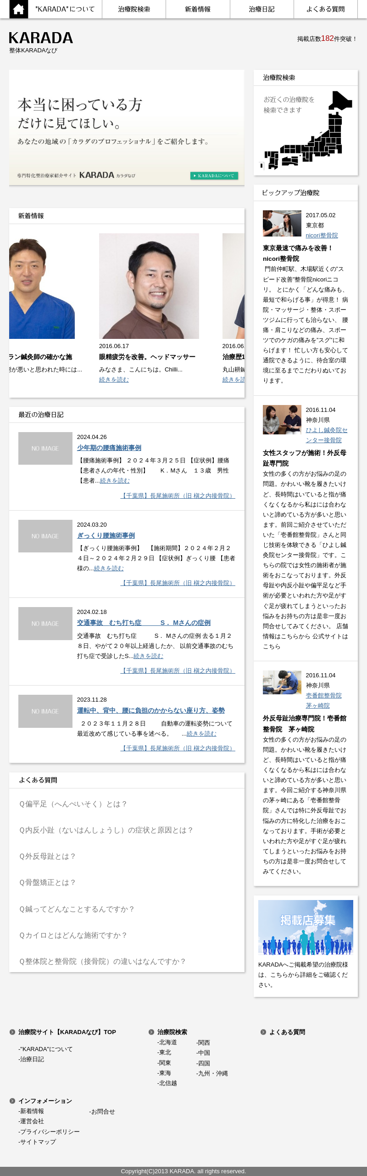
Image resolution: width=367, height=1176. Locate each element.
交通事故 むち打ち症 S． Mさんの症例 (144, 622)
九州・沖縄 (213, 1073)
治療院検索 (172, 1032)
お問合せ (103, 1111)
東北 (165, 1052)
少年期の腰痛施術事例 (109, 447)
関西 (204, 1042)
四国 (204, 1063)
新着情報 (32, 1111)
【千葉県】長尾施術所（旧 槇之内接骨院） (177, 495)
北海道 (168, 1042)
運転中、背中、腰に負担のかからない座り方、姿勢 (151, 710)
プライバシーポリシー (50, 1131)
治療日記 (32, 1059)
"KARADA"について (46, 1049)
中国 (204, 1052)
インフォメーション (45, 1100)
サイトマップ (38, 1141)
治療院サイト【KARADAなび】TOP (67, 1032)
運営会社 (32, 1121)
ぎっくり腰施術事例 (106, 535)
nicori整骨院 (322, 235)
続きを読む (125, 379)
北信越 (168, 1083)
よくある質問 (287, 1032)
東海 (165, 1072)
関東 (165, 1062)
